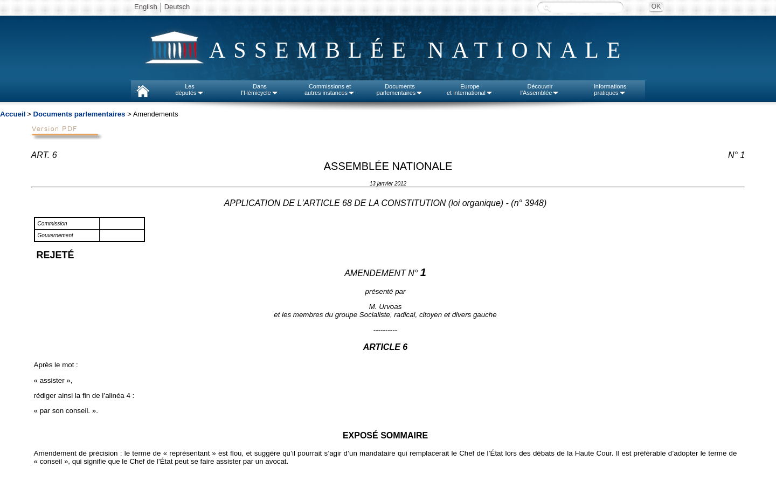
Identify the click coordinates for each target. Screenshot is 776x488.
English (145, 7)
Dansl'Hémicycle (259, 89)
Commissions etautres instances (329, 89)
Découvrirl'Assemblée (540, 89)
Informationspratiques (610, 89)
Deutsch (177, 7)
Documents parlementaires (79, 114)
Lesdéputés (189, 89)
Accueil (12, 114)
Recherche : (547, 7)
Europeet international (470, 89)
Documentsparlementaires (400, 89)
